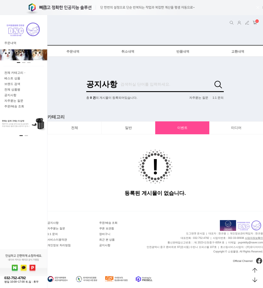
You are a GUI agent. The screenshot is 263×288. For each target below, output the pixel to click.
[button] (44, 7)
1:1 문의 (218, 97)
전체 (74, 128)
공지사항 (101, 84)
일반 (128, 128)
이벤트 (182, 128)
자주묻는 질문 (198, 97)
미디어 (236, 128)
